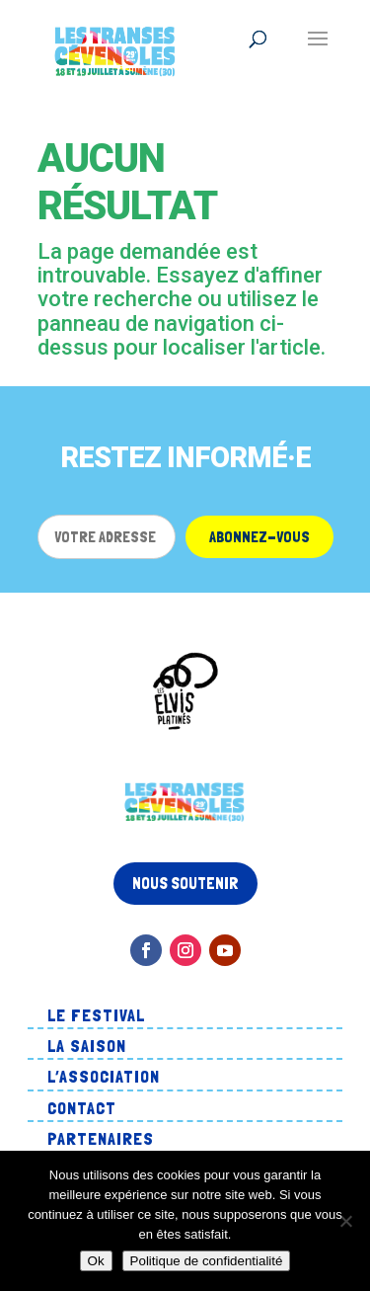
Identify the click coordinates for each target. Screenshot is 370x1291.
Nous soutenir (185, 883)
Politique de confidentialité (206, 1260)
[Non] (345, 1221)
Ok (96, 1260)
